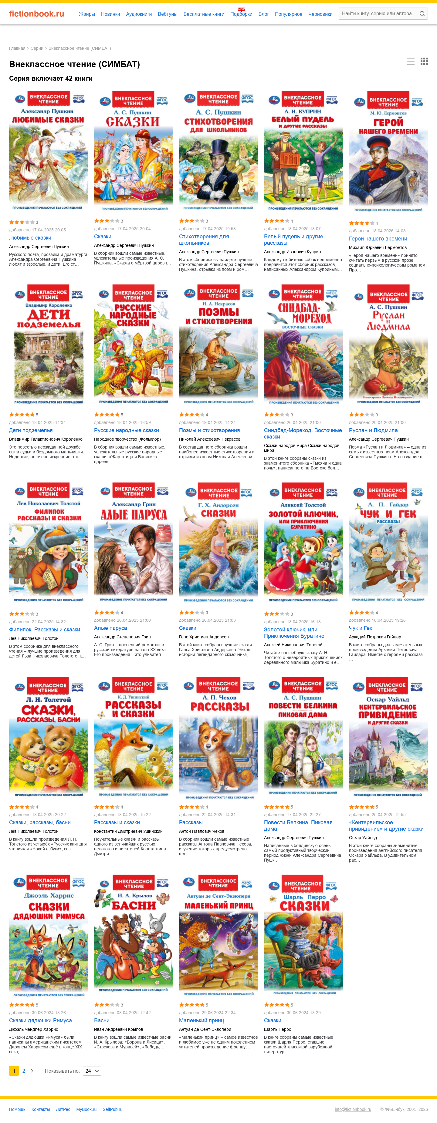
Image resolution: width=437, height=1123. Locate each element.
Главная (17, 48)
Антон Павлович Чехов (201, 831)
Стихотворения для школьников (204, 240)
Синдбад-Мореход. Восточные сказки (303, 433)
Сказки (102, 237)
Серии (37, 48)
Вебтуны (167, 14)
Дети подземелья (31, 430)
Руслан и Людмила (373, 430)
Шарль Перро (277, 1029)
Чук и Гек (360, 628)
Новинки (110, 14)
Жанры (87, 14)
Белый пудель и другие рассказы (293, 240)
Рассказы (191, 822)
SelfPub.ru (112, 1109)
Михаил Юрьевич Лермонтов (378, 247)
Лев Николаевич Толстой (34, 638)
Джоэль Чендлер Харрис (33, 1029)
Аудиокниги (139, 14)
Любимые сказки (30, 238)
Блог (264, 14)
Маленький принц (201, 1020)
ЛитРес (63, 1109)
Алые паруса (110, 628)
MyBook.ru (86, 1109)
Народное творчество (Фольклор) (127, 439)
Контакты (41, 1109)
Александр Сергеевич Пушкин (39, 246)
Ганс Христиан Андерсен (204, 636)
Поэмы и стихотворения (209, 430)
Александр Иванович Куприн (292, 251)
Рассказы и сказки (117, 822)
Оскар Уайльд (363, 837)
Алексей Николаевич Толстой (293, 644)
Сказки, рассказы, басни (40, 822)
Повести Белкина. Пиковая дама (298, 825)
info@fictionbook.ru (353, 1109)
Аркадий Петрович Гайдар (375, 636)
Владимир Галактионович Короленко (46, 439)
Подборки (241, 14)
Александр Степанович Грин (122, 636)
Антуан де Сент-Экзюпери (205, 1029)
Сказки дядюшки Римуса (40, 1020)
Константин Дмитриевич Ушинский (128, 831)
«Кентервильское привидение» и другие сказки (386, 825)
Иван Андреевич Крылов (118, 1029)
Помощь (17, 1109)
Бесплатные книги (204, 14)
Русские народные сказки (126, 430)
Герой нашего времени (378, 239)
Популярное (288, 14)
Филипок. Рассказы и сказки (44, 630)
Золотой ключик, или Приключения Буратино (294, 633)
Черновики (320, 14)
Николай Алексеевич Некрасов (209, 439)
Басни (102, 1020)
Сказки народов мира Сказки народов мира (301, 448)
